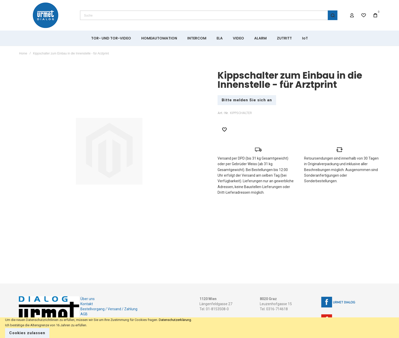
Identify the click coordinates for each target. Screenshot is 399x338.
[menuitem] (111, 38)
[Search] (332, 15)
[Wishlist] (363, 15)
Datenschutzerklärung (175, 320)
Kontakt (86, 304)
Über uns (87, 299)
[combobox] (208, 15)
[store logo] (45, 15)
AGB (84, 314)
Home (23, 53)
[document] (199, 327)
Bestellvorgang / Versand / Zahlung (108, 309)
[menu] (199, 38)
